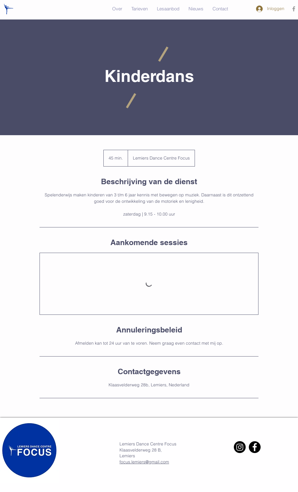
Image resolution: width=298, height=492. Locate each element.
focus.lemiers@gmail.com (144, 462)
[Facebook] (255, 447)
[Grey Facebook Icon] (293, 8)
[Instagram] (240, 447)
